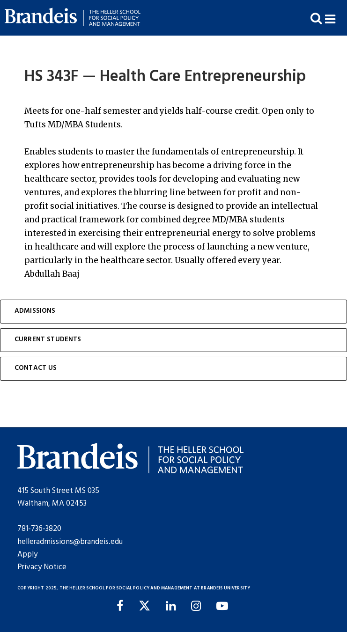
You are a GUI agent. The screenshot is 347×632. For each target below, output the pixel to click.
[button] (336, 18)
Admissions (35, 311)
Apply (27, 554)
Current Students (48, 339)
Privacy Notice (41, 567)
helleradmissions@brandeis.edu (70, 542)
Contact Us (36, 368)
